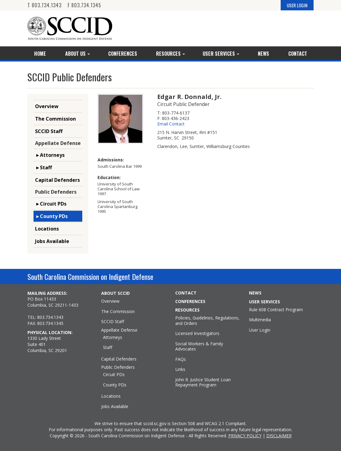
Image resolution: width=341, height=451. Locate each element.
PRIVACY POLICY (244, 436)
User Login (259, 330)
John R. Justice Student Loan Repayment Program (203, 382)
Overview (47, 106)
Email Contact (171, 124)
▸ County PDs (51, 216)
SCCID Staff (48, 131)
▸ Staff (43, 167)
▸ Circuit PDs (50, 203)
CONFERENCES (190, 301)
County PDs (114, 385)
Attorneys (112, 337)
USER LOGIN (297, 5)
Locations (47, 228)
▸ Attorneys (50, 155)
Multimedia (260, 319)
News (263, 53)
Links (180, 369)
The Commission (55, 118)
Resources (170, 53)
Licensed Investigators (197, 333)
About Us (77, 53)
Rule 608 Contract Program (276, 309)
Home (40, 53)
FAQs (180, 359)
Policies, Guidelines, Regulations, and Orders (207, 320)
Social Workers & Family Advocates (199, 346)
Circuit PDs (114, 374)
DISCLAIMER (279, 436)
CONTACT (186, 293)
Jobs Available (52, 241)
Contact (297, 53)
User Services (221, 53)
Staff (107, 347)
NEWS (255, 293)
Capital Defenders (57, 180)
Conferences (122, 53)
